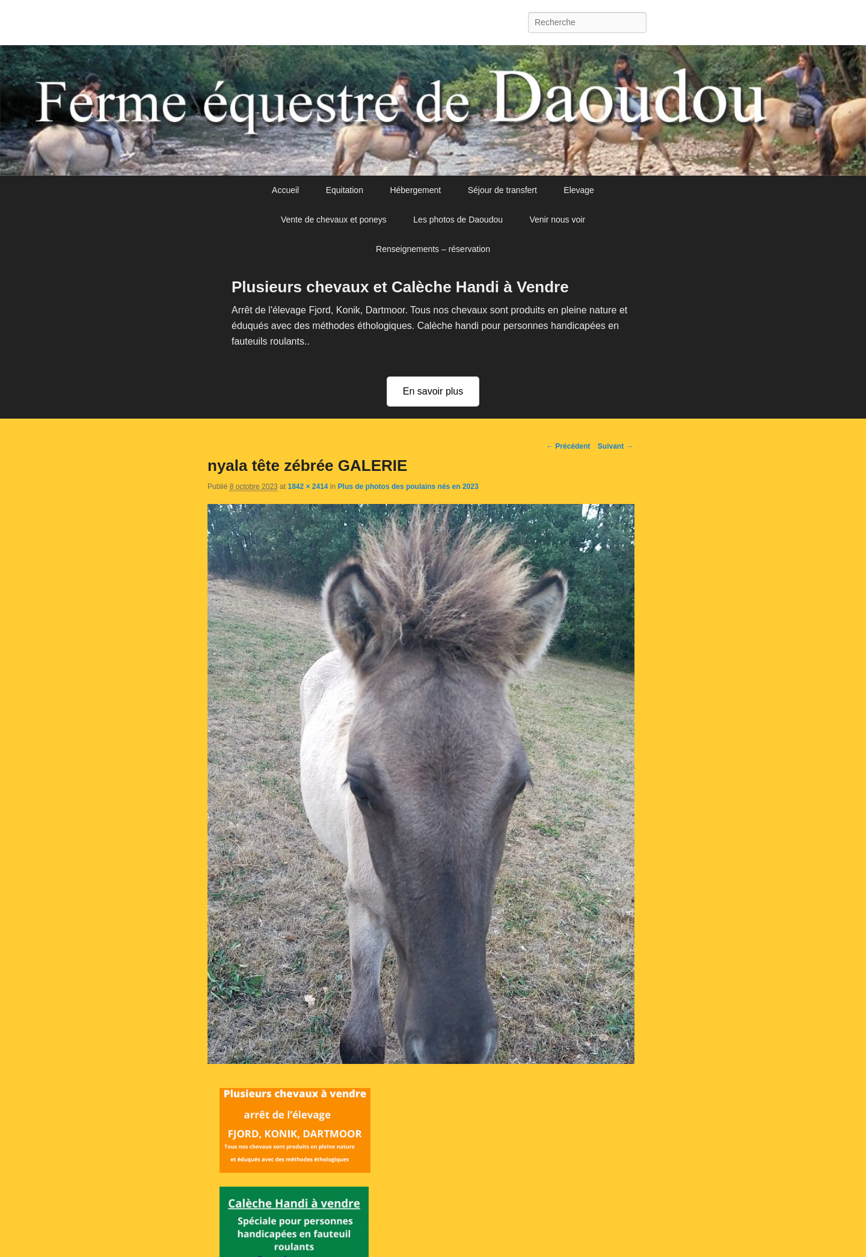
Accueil (285, 190)
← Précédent (568, 446)
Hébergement (415, 190)
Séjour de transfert (502, 190)
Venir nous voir (557, 219)
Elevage (579, 190)
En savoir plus (433, 391)
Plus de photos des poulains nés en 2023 (408, 486)
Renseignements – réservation (433, 249)
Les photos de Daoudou (458, 219)
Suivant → (615, 446)
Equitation (344, 190)
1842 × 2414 (307, 486)
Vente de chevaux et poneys (334, 219)
